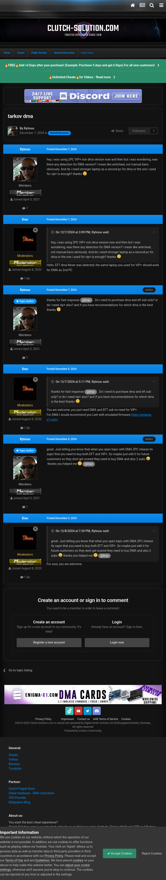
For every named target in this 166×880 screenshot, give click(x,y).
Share (117, 131)
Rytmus (25, 149)
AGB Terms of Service (105, 719)
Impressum (67, 719)
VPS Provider (17, 797)
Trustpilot (15, 768)
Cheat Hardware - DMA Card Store (31, 793)
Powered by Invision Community (83, 730)
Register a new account (49, 642)
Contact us (83, 719)
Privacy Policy (43, 719)
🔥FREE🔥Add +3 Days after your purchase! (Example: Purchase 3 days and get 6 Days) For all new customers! (80, 65)
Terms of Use (24, 860)
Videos (13, 759)
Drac (25, 219)
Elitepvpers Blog (19, 802)
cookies (88, 860)
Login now (117, 642)
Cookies (126, 719)
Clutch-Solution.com (41, 722)
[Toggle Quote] (53, 232)
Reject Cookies (151, 853)
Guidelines (52, 860)
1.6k (25, 278)
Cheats (13, 755)
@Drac (86, 300)
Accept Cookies (118, 853)
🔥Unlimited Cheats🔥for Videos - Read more (80, 77)
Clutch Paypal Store (22, 788)
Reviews (14, 764)
